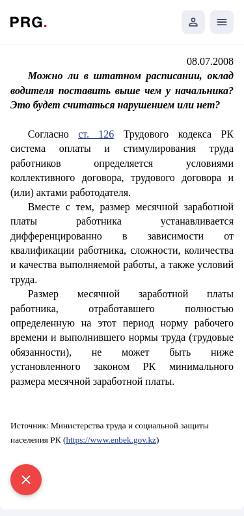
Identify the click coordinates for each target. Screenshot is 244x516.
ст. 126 (96, 134)
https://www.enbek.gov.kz (111, 440)
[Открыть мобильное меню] (222, 22)
